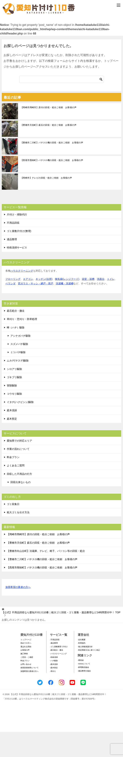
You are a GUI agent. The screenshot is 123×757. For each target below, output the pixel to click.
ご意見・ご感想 (26, 682)
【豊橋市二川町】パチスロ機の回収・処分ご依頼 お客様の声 (52, 168)
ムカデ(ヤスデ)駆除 (18, 385)
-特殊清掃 (54, 682)
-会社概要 (81, 665)
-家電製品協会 (83, 692)
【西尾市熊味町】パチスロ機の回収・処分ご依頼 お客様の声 (52, 185)
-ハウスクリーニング (58, 679)
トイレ (111, 304)
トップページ (25, 665)
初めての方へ (25, 668)
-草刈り (53, 696)
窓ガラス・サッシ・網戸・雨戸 (35, 308)
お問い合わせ (25, 689)
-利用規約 (81, 668)
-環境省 (81, 685)
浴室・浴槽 (88, 304)
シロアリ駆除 (14, 394)
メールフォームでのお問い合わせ (62, 37)
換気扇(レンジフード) (67, 304)
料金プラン (13, 482)
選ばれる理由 (25, 672)
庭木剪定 (12, 443)
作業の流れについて (18, 474)
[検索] (61, 104)
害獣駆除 (12, 410)
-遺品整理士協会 (84, 696)
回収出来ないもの (20, 507)
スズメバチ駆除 (19, 369)
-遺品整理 (54, 668)
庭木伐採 (12, 435)
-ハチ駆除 (54, 686)
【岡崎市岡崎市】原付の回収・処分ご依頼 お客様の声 (48, 132)
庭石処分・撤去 (15, 336)
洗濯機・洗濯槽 (64, 308)
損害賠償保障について (29, 693)
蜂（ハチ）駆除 (15, 352)
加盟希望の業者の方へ (18, 612)
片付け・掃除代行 (17, 239)
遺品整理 (12, 264)
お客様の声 (24, 675)
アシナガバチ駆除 (20, 360)
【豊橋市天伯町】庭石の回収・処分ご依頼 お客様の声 (48, 150)
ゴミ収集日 (13, 529)
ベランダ (10, 308)
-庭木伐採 (54, 689)
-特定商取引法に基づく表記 (89, 675)
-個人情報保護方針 (85, 672)
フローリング (12, 304)
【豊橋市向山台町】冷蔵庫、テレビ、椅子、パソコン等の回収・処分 (46, 576)
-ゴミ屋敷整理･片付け (59, 672)
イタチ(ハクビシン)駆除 (20, 427)
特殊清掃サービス (17, 272)
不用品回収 (13, 247)
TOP (61, 637)
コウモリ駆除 (14, 418)
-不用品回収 (55, 665)
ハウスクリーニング (21, 295)
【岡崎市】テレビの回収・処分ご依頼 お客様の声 (46, 203)
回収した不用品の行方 (19, 499)
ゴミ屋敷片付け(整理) (19, 256)
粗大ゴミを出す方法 (18, 537)
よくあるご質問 (15, 490)
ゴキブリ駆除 (14, 402)
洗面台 (100, 304)
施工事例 (24, 679)
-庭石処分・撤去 (56, 675)
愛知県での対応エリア (19, 465)
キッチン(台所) (44, 304)
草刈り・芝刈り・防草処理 (22, 344)
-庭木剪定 (54, 693)
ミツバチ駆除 (18, 377)
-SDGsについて (84, 689)
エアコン (28, 304)
